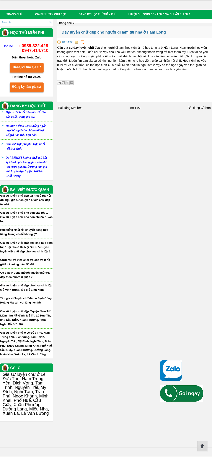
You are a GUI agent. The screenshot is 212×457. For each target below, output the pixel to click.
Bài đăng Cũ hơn (199, 108)
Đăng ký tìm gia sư (27, 67)
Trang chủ (14, 14)
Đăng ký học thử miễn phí (97, 14)
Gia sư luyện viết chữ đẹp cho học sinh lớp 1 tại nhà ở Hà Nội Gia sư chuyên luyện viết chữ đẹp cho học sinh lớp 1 (26, 247)
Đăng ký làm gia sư (26, 86)
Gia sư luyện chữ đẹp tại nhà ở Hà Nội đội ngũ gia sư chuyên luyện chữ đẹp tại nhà (25, 200)
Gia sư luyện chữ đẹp (50, 14)
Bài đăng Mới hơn (70, 108)
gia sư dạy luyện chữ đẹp (82, 47)
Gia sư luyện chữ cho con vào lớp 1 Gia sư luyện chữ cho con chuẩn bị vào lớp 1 (26, 217)
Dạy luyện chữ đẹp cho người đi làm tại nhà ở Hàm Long (114, 32)
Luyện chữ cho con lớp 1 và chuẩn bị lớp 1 (159, 14)
